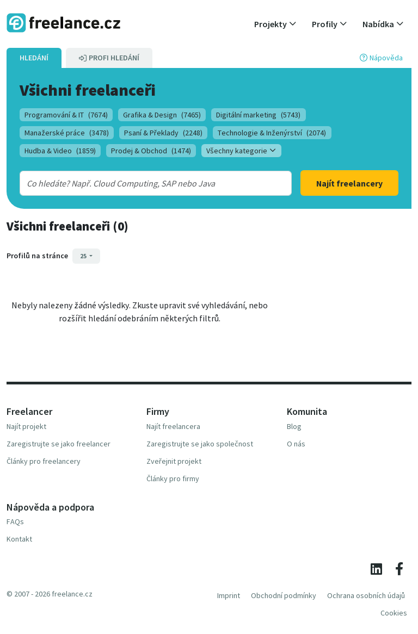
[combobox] (144, 183)
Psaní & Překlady (163, 133)
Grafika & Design (162, 115)
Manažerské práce (66, 133)
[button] (275, 24)
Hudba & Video (60, 151)
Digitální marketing (258, 115)
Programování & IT (66, 115)
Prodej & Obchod (151, 151)
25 (84, 256)
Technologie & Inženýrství (272, 133)
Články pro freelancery (44, 461)
